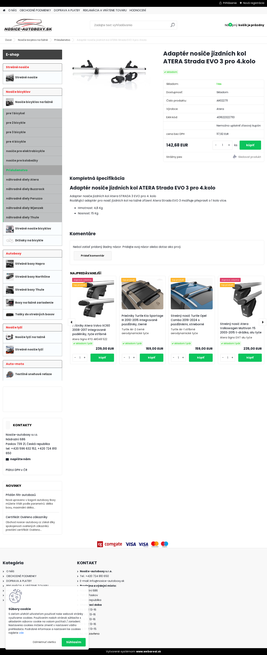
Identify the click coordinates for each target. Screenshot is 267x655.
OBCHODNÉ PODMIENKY (35, 10)
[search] (173, 26)
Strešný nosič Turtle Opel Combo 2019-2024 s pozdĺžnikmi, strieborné (189, 320)
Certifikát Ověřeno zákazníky (26, 517)
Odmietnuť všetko (44, 642)
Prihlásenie (230, 3)
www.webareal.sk (148, 651)
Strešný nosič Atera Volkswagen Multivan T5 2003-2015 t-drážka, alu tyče (240, 328)
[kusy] (221, 145)
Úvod (8, 40)
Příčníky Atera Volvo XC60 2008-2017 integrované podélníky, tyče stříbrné (91, 330)
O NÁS (12, 10)
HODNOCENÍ (138, 10)
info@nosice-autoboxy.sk (107, 581)
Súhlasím (73, 642)
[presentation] (71, 322)
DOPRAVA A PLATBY (67, 10)
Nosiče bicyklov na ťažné (33, 40)
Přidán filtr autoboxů (21, 495)
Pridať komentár (93, 255)
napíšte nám (20, 459)
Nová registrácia (253, 3)
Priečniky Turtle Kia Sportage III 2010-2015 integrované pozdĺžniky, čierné (142, 320)
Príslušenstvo (62, 40)
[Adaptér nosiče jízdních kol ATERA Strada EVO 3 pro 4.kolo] (110, 70)
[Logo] (28, 25)
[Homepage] (4, 10)
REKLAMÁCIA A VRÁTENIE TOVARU (105, 10)
